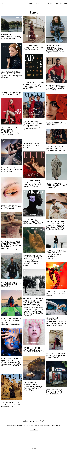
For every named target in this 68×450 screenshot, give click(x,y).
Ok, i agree (34, 448)
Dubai (51, 3)
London (56, 3)
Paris (61, 3)
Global (65, 3)
